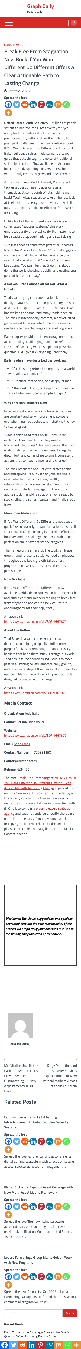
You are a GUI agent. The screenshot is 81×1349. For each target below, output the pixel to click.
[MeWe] (49, 104)
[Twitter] (16, 104)
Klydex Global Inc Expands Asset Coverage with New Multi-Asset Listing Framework (38, 1190)
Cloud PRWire (13, 44)
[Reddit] (25, 104)
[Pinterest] (41, 104)
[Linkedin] (33, 104)
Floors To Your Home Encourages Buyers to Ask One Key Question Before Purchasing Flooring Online (37, 1334)
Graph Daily (40, 6)
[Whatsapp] (66, 104)
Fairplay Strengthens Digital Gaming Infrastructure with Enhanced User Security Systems (36, 1122)
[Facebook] (8, 104)
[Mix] (58, 104)
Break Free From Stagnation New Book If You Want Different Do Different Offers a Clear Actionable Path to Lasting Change (40, 782)
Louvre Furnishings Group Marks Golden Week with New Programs (38, 1260)
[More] (8, 112)
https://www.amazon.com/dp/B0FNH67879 (35, 621)
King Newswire (19, 793)
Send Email (22, 743)
